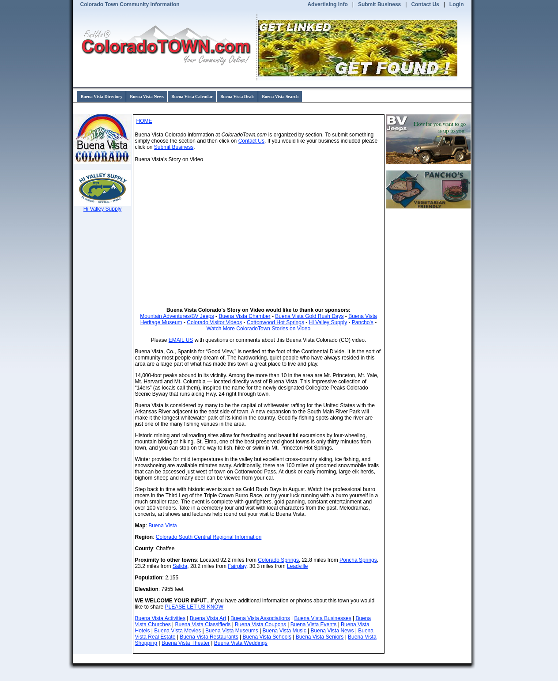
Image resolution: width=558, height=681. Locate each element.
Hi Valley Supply (328, 322)
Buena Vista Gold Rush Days (309, 316)
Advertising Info (327, 4)
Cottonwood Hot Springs (275, 322)
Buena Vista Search (280, 96)
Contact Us (425, 4)
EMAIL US (181, 340)
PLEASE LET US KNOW (194, 607)
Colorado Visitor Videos (214, 322)
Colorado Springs (278, 560)
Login (456, 4)
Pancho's (362, 322)
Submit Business (379, 4)
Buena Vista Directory (102, 96)
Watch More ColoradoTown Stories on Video (258, 328)
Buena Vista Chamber (244, 316)
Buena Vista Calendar (192, 96)
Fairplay (237, 566)
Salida (180, 566)
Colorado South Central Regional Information (208, 537)
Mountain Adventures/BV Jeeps (177, 316)
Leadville (297, 566)
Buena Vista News (147, 96)
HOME (144, 121)
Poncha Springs (358, 560)
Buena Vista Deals (237, 96)
